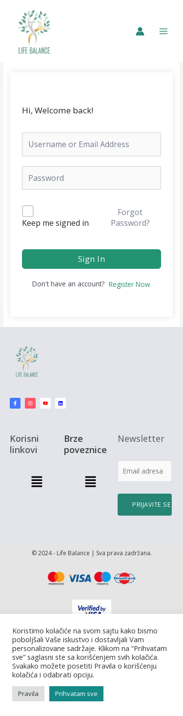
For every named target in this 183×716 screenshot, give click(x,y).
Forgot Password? (130, 217)
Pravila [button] (28, 693)
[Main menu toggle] (163, 31)
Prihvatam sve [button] (76, 693)
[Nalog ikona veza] (140, 31)
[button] (36, 482)
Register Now (129, 284)
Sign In (91, 259)
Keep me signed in (55, 222)
